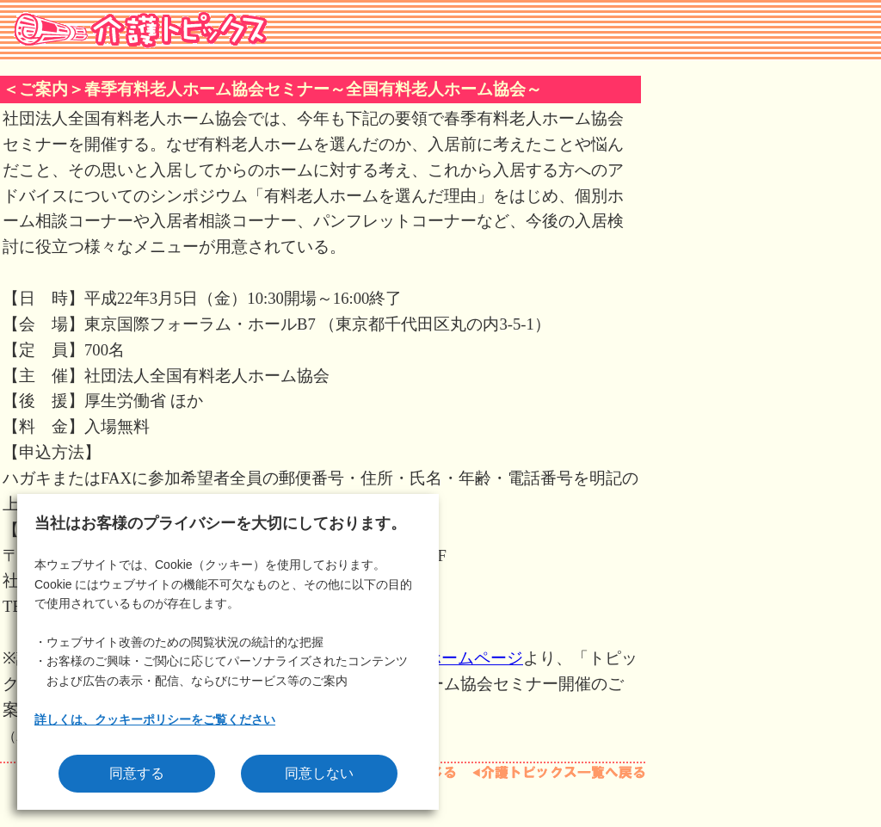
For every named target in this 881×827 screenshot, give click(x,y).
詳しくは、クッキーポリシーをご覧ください (154, 719)
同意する (136, 773)
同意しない (319, 773)
